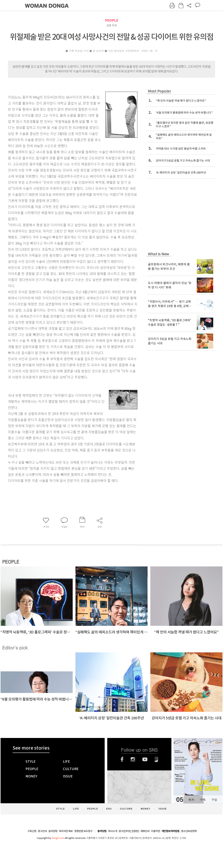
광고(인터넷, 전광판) (129, 831)
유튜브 (144, 759)
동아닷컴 (101, 831)
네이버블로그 (156, 759)
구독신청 (31, 831)
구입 (214, 800)
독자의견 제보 (66, 831)
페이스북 (122, 759)
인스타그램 (133, 759)
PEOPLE (111, 20)
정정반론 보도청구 (83, 831)
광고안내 (42, 831)
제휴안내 (145, 831)
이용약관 (155, 831)
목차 (191, 800)
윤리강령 (52, 831)
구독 (203, 800)
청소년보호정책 (189, 831)
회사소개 (112, 831)
